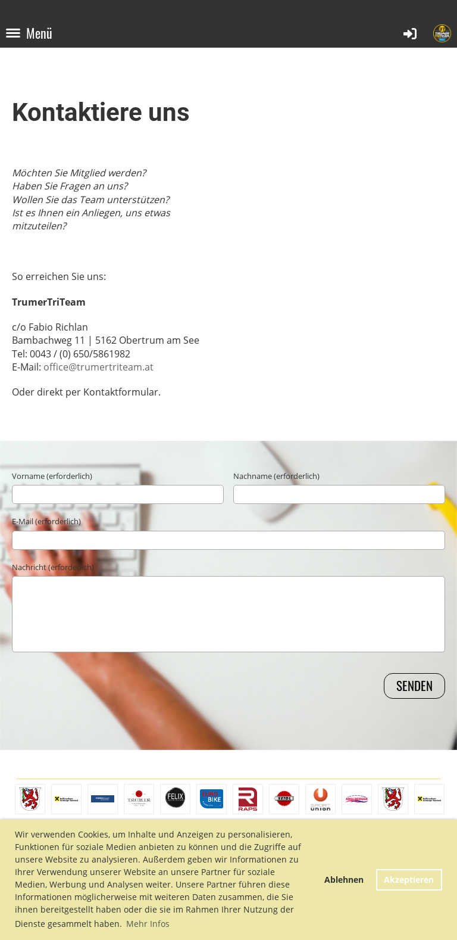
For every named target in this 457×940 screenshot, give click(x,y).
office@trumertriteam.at (98, 366)
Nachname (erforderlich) (276, 476)
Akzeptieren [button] (409, 879)
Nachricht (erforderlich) (53, 567)
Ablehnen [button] (344, 879)
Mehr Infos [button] (148, 923)
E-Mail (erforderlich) (46, 521)
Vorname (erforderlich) (52, 476)
